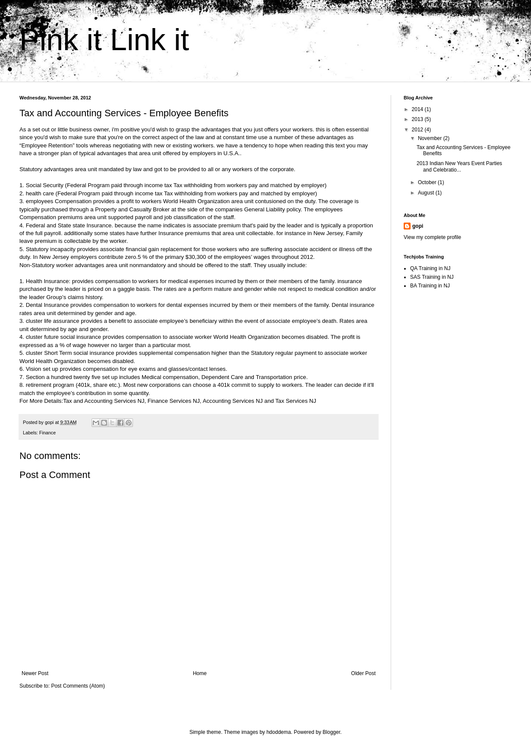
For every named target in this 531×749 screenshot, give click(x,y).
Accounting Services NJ (232, 401)
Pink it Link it (104, 40)
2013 (418, 119)
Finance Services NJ (174, 401)
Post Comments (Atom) (78, 686)
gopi (417, 226)
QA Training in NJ (430, 268)
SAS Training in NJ (432, 277)
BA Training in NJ (430, 286)
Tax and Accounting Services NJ (103, 401)
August (427, 193)
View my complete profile (432, 237)
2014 (418, 109)
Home (200, 673)
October (428, 182)
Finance (47, 432)
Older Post (363, 673)
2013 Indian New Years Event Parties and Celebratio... (459, 166)
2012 (418, 130)
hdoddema (278, 732)
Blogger (331, 732)
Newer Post (35, 673)
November (430, 138)
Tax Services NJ (295, 401)
